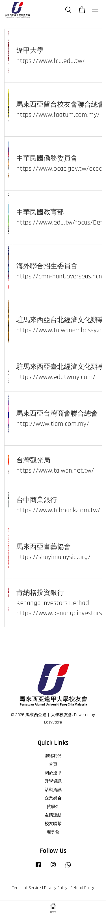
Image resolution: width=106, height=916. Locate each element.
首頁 (53, 764)
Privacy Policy (55, 887)
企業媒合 (53, 798)
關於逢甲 (53, 773)
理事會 (53, 832)
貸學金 (53, 806)
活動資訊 (53, 789)
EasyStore (53, 722)
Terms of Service (26, 887)
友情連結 (53, 815)
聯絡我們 (53, 756)
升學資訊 (53, 781)
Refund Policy (82, 887)
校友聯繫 (53, 823)
